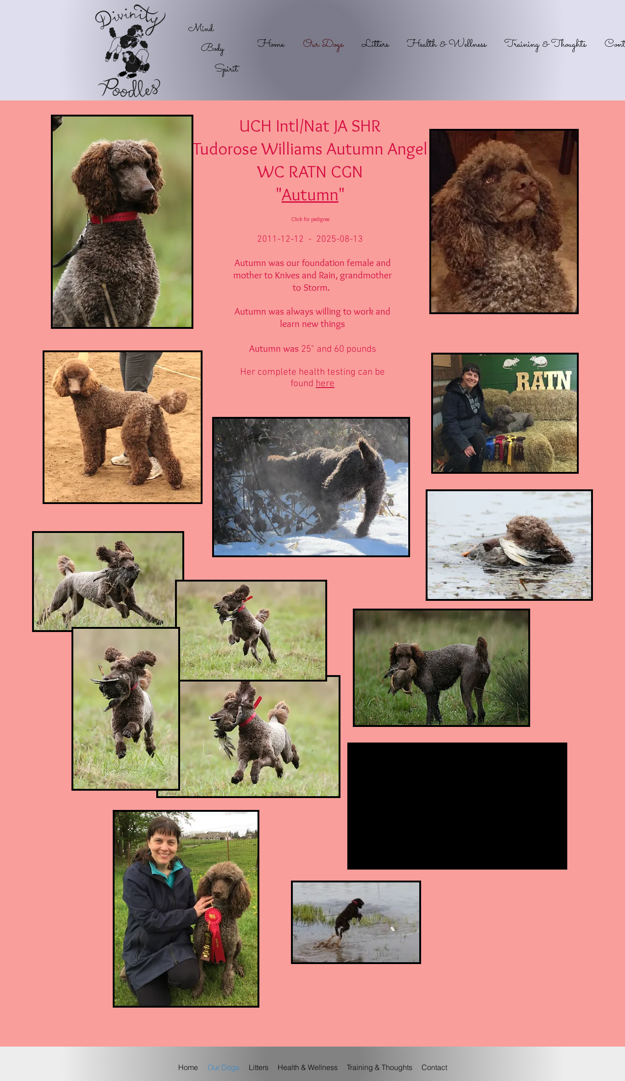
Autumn (310, 194)
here (325, 383)
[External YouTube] (457, 806)
